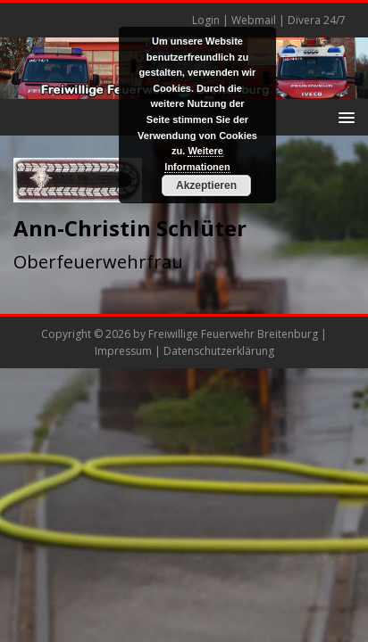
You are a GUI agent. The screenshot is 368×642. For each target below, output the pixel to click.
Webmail (253, 20)
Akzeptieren (206, 185)
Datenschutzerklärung (218, 350)
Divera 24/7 (317, 20)
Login (206, 20)
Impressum (123, 350)
